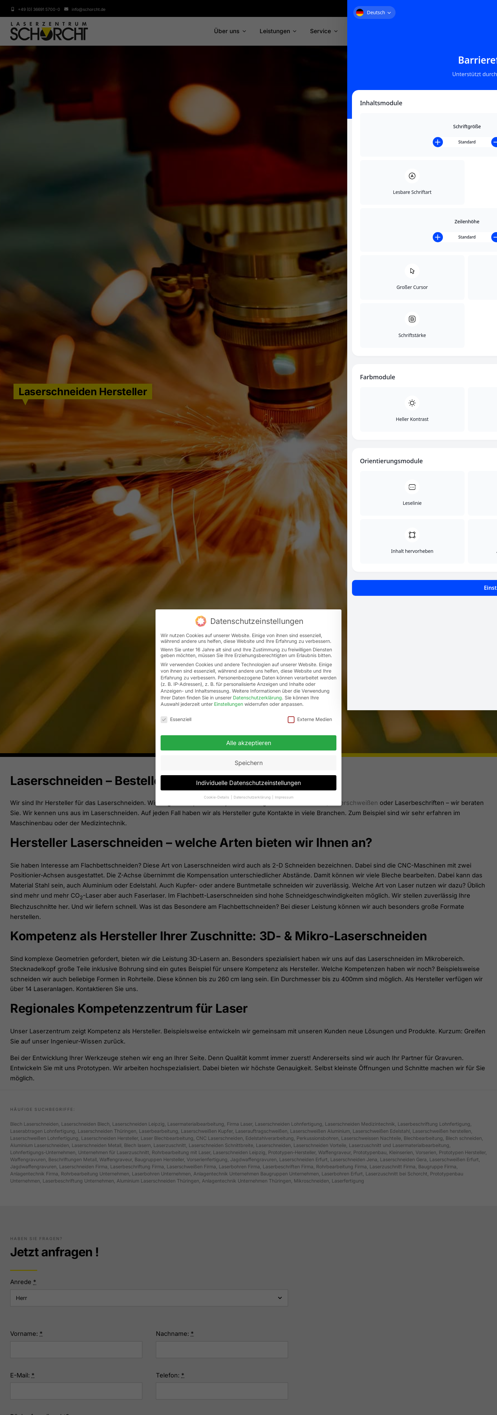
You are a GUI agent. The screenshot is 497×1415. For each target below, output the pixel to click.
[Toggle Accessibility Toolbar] (481, 15)
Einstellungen (228, 704)
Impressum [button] (284, 797)
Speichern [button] (249, 762)
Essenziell (176, 719)
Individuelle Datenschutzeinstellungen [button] (248, 782)
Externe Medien (310, 719)
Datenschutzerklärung (257, 697)
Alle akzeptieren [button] (248, 742)
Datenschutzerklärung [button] (252, 797)
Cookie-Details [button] (217, 797)
